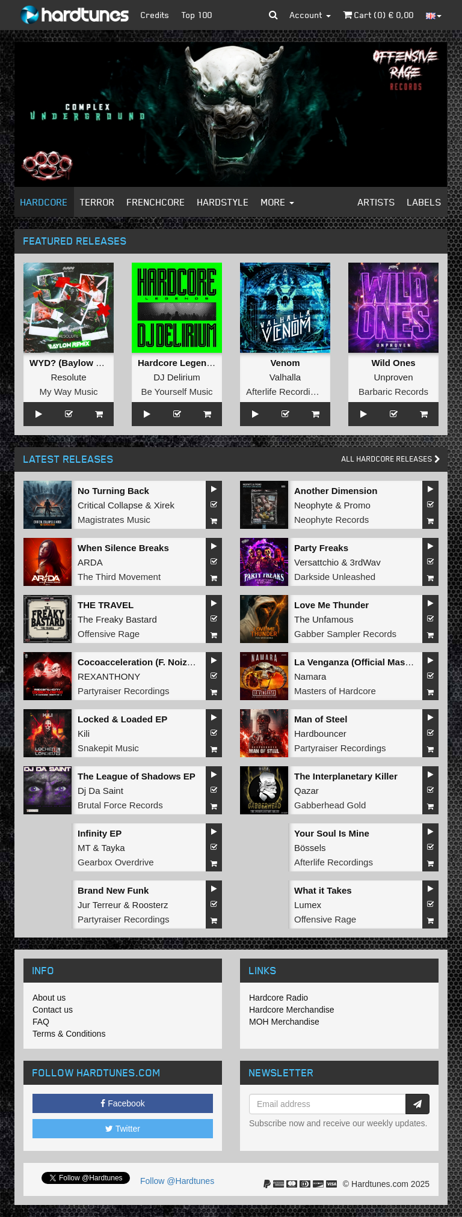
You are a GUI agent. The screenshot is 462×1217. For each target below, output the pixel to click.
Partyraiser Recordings (124, 691)
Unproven (393, 377)
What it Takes (323, 890)
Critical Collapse (110, 505)
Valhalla (285, 377)
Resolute (68, 377)
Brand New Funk (113, 890)
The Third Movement (119, 577)
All (391, 458)
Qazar (306, 790)
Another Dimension (335, 491)
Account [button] (310, 15)
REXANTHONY (109, 676)
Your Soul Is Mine (331, 833)
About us (49, 997)
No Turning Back (113, 491)
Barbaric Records (393, 391)
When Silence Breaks (123, 548)
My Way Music (69, 391)
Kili (84, 733)
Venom (285, 363)
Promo (357, 505)
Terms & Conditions (68, 1034)
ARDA (90, 562)
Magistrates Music (114, 519)
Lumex (307, 905)
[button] (273, 15)
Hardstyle (223, 202)
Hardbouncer (320, 733)
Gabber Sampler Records (345, 634)
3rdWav (365, 562)
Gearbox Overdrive (116, 862)
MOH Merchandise (284, 1021)
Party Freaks (321, 548)
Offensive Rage (109, 634)
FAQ (40, 1021)
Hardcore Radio (278, 997)
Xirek (164, 505)
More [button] (277, 202)
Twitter (122, 1128)
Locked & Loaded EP (122, 719)
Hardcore (44, 202)
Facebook (122, 1103)
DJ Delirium (176, 377)
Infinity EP (100, 833)
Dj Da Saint (100, 790)
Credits (155, 15)
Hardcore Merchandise (291, 1009)
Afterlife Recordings (285, 391)
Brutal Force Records (120, 805)
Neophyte (313, 505)
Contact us (52, 1009)
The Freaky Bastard (117, 619)
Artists (376, 202)
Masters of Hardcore (335, 691)
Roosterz (150, 905)
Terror (97, 202)
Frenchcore (156, 202)
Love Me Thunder (331, 605)
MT (84, 848)
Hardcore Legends (177, 363)
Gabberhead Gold (330, 805)
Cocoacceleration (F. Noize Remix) (151, 662)
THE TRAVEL (106, 605)
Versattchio (316, 562)
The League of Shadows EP (137, 776)
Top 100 (197, 15)
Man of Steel (320, 719)
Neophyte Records (331, 519)
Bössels (310, 848)
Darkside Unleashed (334, 577)
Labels (424, 202)
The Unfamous (323, 619)
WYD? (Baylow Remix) (77, 363)
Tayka (113, 848)
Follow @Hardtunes (177, 1181)
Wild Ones (393, 363)
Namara (310, 676)
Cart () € (378, 15)
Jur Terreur (99, 905)
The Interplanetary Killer (346, 776)
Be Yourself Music (176, 391)
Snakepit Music (108, 748)
